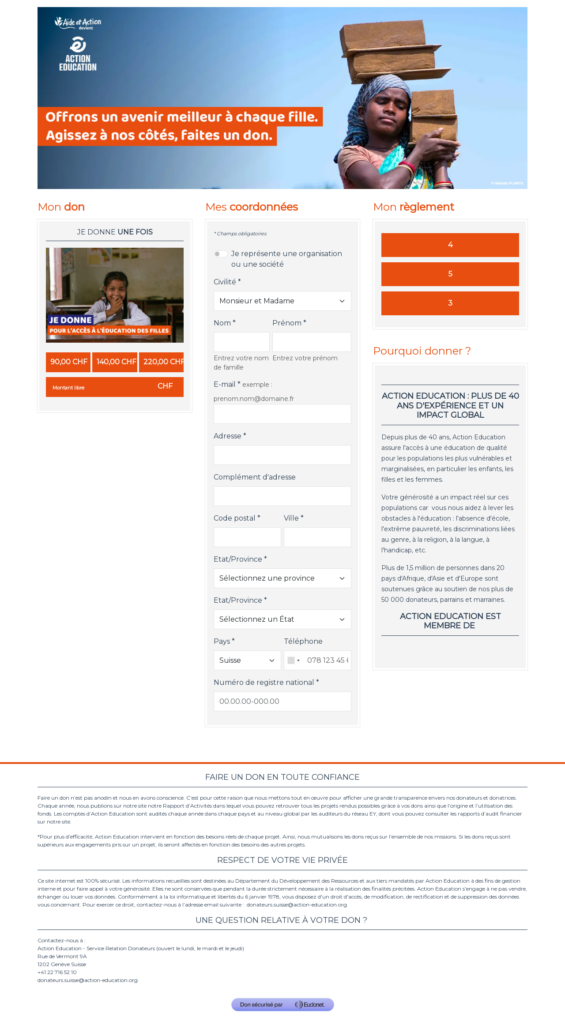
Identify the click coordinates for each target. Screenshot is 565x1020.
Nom (222, 323)
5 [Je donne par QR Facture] (450, 274)
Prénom (286, 323)
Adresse (227, 436)
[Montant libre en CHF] (115, 387)
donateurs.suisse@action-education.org (297, 904)
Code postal (235, 518)
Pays (222, 641)
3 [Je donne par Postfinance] (450, 303)
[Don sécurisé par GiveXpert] (282, 1004)
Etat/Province (238, 559)
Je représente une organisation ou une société (286, 258)
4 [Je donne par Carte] (450, 245)
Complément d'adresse (255, 477)
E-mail (225, 384)
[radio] (68, 362)
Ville (291, 518)
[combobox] (293, 660)
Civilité (225, 282)
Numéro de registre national (264, 682)
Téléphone (303, 641)
